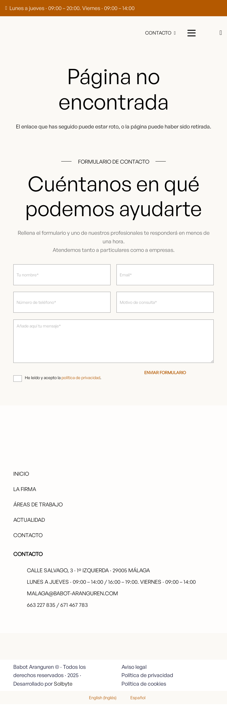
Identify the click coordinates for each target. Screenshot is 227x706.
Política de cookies (143, 685)
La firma (24, 490)
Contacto (28, 537)
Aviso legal (134, 668)
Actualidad (29, 521)
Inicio (21, 475)
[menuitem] (99, 699)
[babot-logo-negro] (22, 33)
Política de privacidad (147, 677)
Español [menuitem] (137, 699)
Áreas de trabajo (38, 506)
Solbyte (63, 685)
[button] (191, 33)
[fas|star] (197, 650)
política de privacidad (80, 379)
